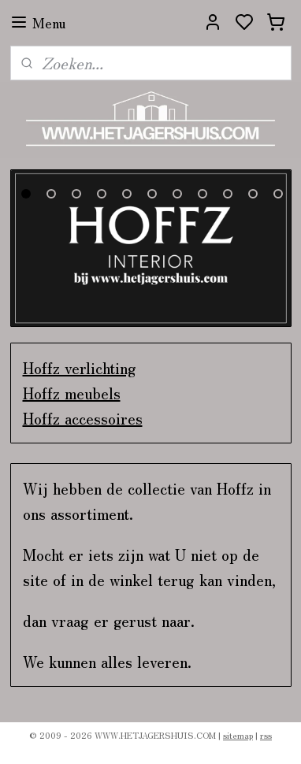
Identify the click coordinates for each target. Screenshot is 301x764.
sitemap (238, 735)
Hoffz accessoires (83, 417)
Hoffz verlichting (79, 367)
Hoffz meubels (72, 392)
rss (266, 735)
